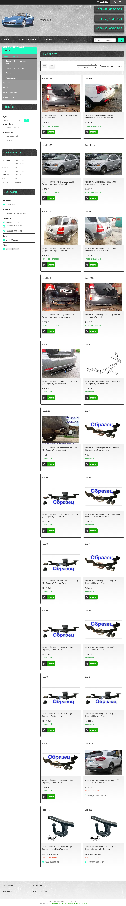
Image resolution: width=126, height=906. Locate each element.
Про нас (48, 40)
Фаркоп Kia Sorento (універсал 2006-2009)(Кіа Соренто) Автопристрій (60, 382)
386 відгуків (104, 2)
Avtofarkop (7, 891)
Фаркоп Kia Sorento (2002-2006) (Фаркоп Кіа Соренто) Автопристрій (103, 382)
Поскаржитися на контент (57, 903)
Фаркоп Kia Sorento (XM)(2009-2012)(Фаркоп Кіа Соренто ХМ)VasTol (101, 116)
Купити (51, 132)
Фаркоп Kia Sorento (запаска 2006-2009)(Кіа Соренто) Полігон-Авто (102, 515)
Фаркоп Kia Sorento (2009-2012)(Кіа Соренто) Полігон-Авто (57, 648)
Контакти (62, 40)
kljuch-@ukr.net (12, 240)
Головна (7, 40)
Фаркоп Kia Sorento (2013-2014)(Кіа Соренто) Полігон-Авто (100, 582)
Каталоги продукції (11, 92)
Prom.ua (75, 901)
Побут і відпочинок (13, 78)
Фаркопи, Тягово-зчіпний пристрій (16, 62)
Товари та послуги (26, 40)
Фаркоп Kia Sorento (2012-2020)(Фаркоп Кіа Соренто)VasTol (59, 116)
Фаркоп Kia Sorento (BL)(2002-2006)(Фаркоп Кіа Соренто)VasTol (58, 183)
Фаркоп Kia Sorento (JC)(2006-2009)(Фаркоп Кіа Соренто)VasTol (100, 183)
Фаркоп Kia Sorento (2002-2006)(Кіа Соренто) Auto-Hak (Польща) (57, 848)
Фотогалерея (8, 97)
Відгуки (6, 88)
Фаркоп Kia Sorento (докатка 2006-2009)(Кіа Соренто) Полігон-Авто (60, 515)
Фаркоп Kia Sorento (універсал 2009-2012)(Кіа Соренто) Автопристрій (60, 449)
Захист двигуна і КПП (15, 68)
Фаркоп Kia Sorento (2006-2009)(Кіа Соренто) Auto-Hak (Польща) (100, 848)
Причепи (9, 73)
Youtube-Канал (40, 891)
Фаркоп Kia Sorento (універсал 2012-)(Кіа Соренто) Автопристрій (103, 781)
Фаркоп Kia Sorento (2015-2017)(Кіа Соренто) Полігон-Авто (100, 648)
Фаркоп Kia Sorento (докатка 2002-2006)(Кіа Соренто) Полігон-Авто (102, 449)
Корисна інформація (13, 47)
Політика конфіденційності (77, 903)
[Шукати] (121, 40)
